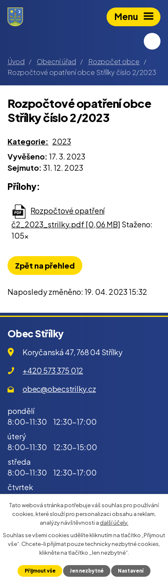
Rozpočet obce (114, 61)
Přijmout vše (40, 571)
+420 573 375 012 (53, 370)
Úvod (16, 61)
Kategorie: (28, 141)
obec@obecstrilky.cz (59, 389)
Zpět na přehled (45, 265)
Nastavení (130, 571)
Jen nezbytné (87, 571)
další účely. (114, 522)
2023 (61, 141)
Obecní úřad (56, 61)
